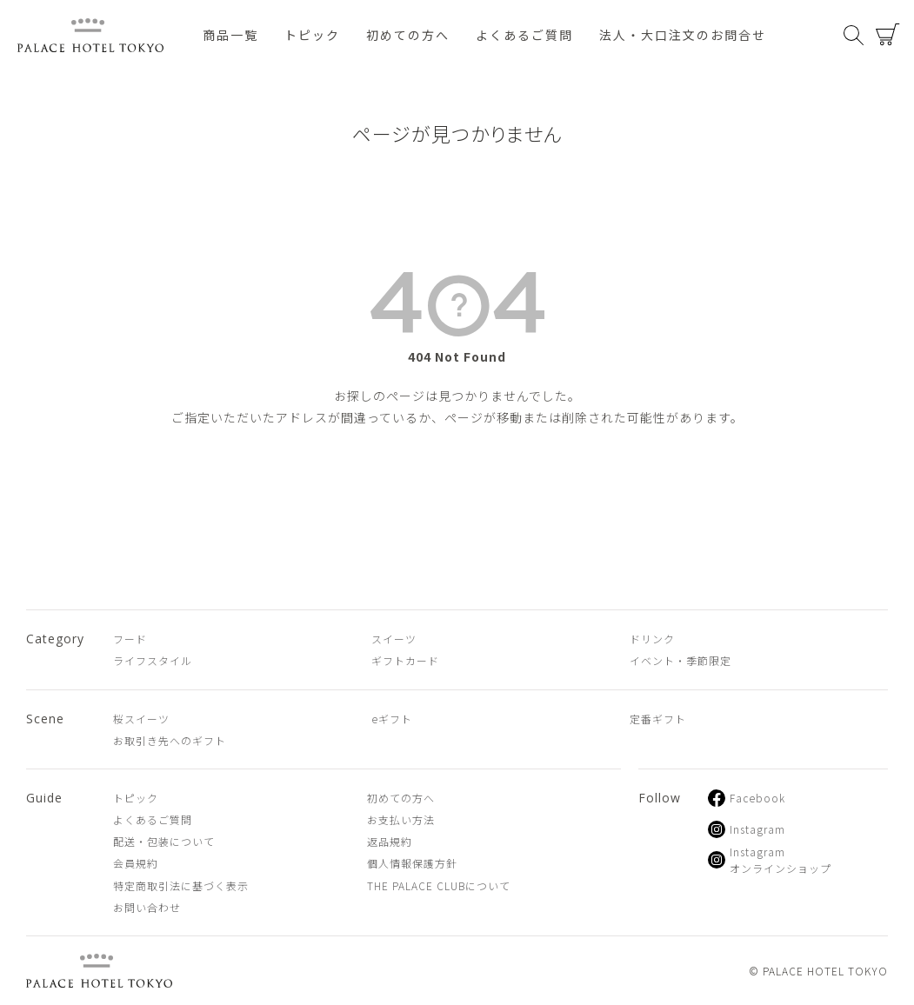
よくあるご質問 (524, 34)
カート (888, 34)
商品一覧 (230, 34)
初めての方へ (408, 34)
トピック (312, 34)
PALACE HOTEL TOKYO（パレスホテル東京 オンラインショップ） (90, 35)
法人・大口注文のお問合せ (682, 34)
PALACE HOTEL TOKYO (99, 971)
